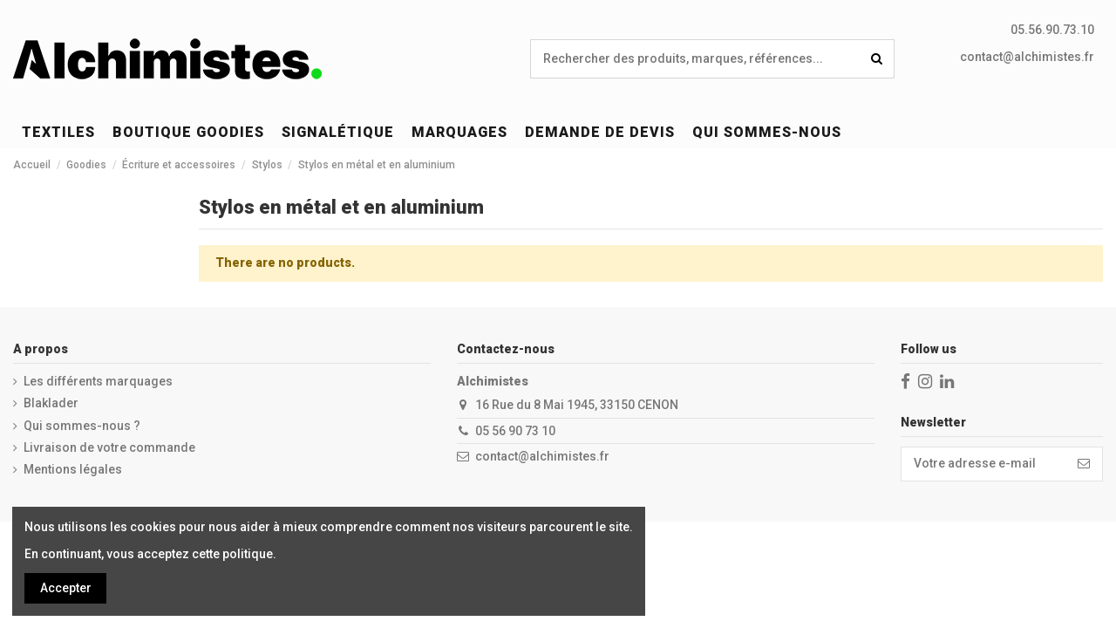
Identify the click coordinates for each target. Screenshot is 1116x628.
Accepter (66, 588)
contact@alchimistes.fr (1027, 57)
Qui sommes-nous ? (82, 426)
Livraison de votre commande (109, 447)
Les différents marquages (98, 381)
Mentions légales (73, 469)
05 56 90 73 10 (515, 431)
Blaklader (51, 403)
